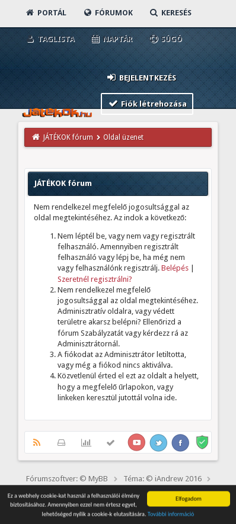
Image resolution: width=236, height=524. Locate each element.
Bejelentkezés (141, 77)
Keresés (170, 12)
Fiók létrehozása (147, 103)
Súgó (165, 38)
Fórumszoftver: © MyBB (67, 478)
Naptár (111, 38)
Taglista (49, 38)
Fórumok (107, 12)
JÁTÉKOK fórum (68, 137)
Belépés (175, 267)
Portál (45, 12)
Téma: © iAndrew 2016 (162, 478)
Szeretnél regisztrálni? (95, 279)
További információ (171, 515)
